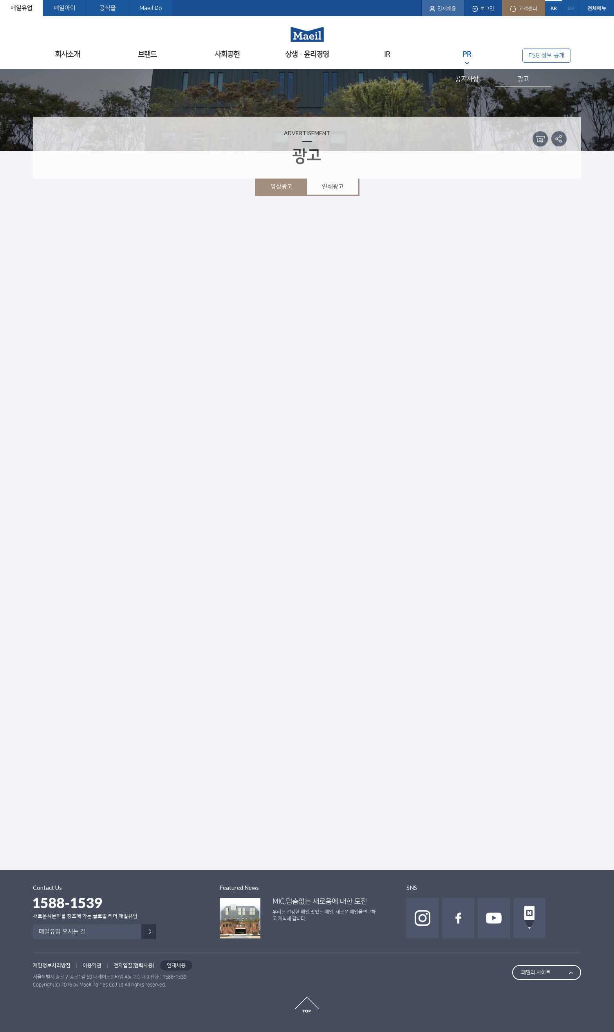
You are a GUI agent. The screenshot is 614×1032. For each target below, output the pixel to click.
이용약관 (92, 965)
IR (387, 54)
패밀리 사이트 (536, 972)
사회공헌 (227, 54)
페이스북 (458, 918)
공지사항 (467, 79)
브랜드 (147, 54)
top (306, 1004)
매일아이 (65, 8)
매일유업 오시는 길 (62, 931)
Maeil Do (150, 8)
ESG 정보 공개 (547, 55)
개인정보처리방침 (51, 965)
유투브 (494, 918)
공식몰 (107, 8)
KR (554, 8)
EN (570, 8)
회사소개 (67, 54)
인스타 (422, 918)
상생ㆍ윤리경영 (307, 54)
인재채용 (176, 965)
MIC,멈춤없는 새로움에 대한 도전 (320, 902)
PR (466, 54)
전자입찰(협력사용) (134, 965)
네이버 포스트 (529, 918)
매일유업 (22, 8)
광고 (523, 79)
